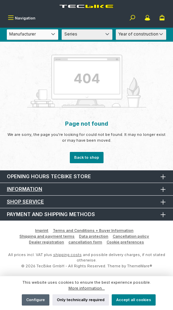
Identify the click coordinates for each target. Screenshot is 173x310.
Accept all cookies (133, 299)
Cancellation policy (131, 236)
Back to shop (86, 157)
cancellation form (85, 242)
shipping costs (67, 254)
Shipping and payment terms (47, 236)
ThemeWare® (139, 266)
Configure (35, 299)
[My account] (147, 18)
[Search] (132, 18)
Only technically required (81, 299)
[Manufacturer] (32, 34)
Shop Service (25, 202)
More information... (86, 288)
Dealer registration (46, 242)
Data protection (93, 236)
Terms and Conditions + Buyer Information (93, 230)
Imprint (41, 230)
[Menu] (21, 18)
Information (24, 189)
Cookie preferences (125, 242)
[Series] (87, 34)
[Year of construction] (141, 34)
